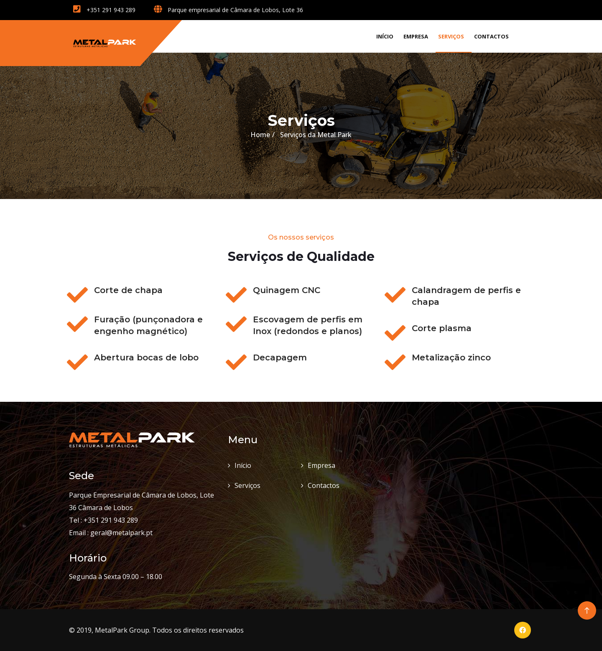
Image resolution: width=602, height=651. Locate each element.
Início (384, 36)
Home (260, 134)
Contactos (491, 36)
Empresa (415, 36)
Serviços (451, 36)
